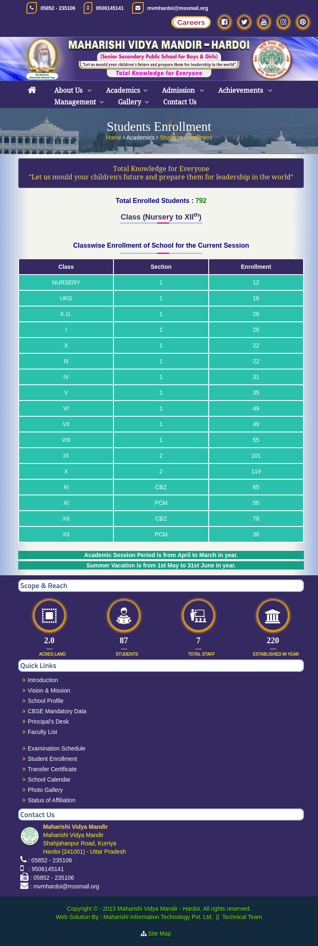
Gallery (129, 102)
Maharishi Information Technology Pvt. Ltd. (157, 917)
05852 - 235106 (58, 8)
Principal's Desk (48, 721)
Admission (179, 90)
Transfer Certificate (52, 769)
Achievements (241, 90)
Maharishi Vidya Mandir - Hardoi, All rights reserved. (184, 908)
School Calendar (49, 779)
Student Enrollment (52, 758)
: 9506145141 (44, 869)
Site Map (163, 933)
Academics (123, 90)
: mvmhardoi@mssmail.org (64, 886)
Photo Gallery (45, 790)
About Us (69, 90)
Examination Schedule (56, 748)
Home (114, 136)
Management (75, 102)
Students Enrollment (186, 136)
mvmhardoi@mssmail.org (177, 8)
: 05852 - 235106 (50, 860)
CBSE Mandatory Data (57, 711)
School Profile (45, 700)
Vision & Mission (49, 690)
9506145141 (110, 8)
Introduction (43, 680)
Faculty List (42, 732)
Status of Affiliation (51, 800)
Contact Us (179, 102)
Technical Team (242, 917)
